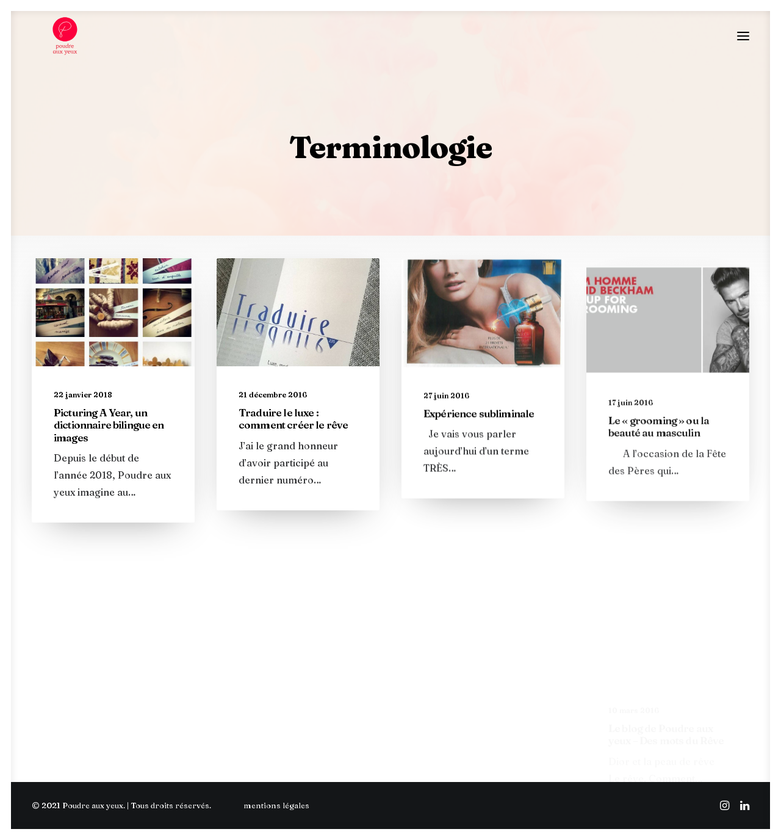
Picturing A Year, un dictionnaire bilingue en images (109, 435)
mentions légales (276, 805)
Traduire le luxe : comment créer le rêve (293, 430)
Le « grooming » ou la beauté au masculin (658, 482)
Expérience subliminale (478, 445)
